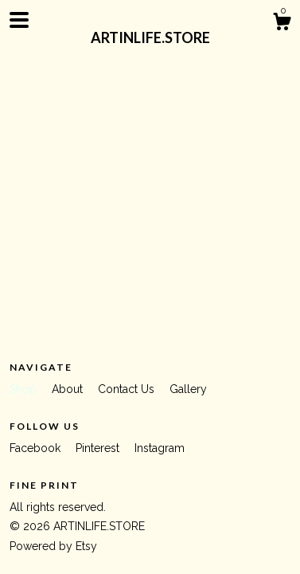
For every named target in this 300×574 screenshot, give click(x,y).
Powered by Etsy (53, 546)
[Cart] (281, 24)
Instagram (159, 448)
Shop (25, 389)
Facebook (37, 448)
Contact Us (128, 389)
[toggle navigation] (19, 20)
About (69, 389)
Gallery (188, 389)
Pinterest (99, 448)
